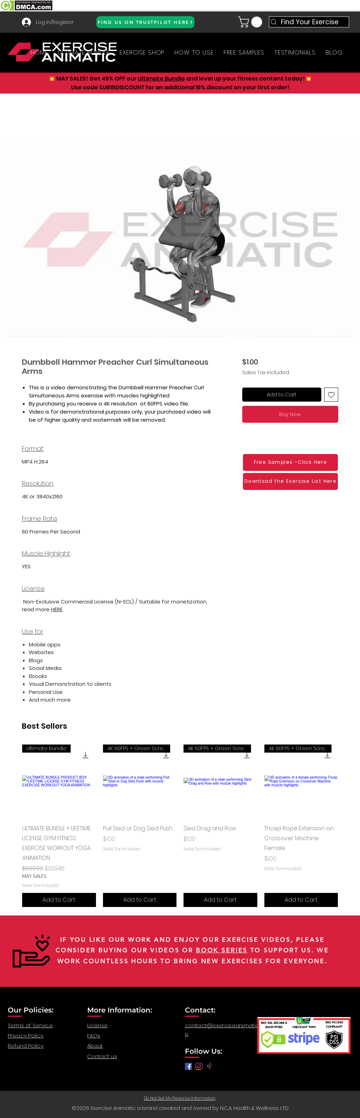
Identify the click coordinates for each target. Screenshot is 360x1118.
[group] (180, 825)
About (95, 1045)
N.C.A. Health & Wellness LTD (254, 1108)
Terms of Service (30, 1025)
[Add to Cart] (59, 900)
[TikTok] (209, 1066)
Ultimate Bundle (161, 79)
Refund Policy (26, 1045)
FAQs (93, 1035)
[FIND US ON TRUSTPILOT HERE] (145, 22)
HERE (57, 609)
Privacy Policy (26, 1035)
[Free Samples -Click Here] (290, 462)
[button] (251, 22)
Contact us (102, 1056)
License (97, 1025)
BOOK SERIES (222, 950)
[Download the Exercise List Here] (290, 481)
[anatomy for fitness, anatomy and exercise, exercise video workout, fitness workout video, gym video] (198, 1066)
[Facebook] (188, 1066)
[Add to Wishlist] (331, 395)
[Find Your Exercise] (309, 22)
